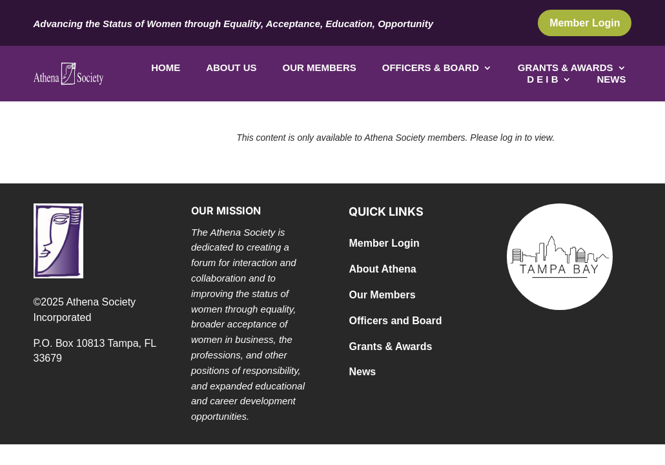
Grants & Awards (565, 67)
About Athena (382, 269)
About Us (231, 67)
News (611, 79)
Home (165, 67)
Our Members (319, 67)
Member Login (584, 22)
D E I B (542, 79)
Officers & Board (430, 67)
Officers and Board (395, 320)
